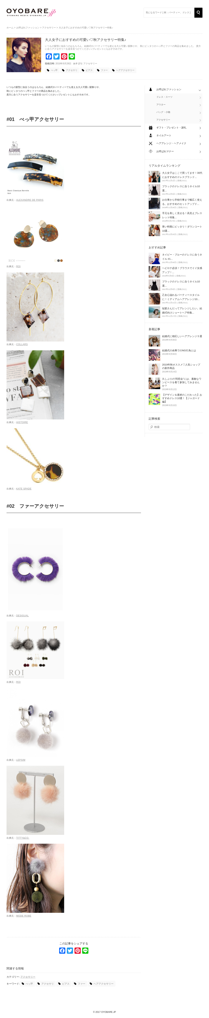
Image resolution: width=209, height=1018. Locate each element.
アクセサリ (71, 70)
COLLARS (22, 344)
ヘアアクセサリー (125, 70)
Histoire (22, 422)
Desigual (22, 615)
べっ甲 (54, 70)
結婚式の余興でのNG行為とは (179, 350)
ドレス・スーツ (164, 97)
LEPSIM (20, 760)
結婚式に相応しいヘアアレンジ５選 (182, 336)
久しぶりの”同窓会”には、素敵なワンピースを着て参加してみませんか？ (181, 382)
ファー (104, 70)
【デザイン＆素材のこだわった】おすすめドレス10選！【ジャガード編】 (182, 398)
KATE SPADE (24, 488)
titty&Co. (22, 838)
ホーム (10, 27)
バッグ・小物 (163, 112)
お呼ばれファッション (27, 27)
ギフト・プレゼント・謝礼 (171, 127)
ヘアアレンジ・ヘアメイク (171, 143)
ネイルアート (163, 135)
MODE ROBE (23, 916)
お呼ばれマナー (165, 151)
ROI (18, 266)
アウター (161, 104)
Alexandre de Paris (29, 200)
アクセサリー (49, 27)
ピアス (89, 70)
